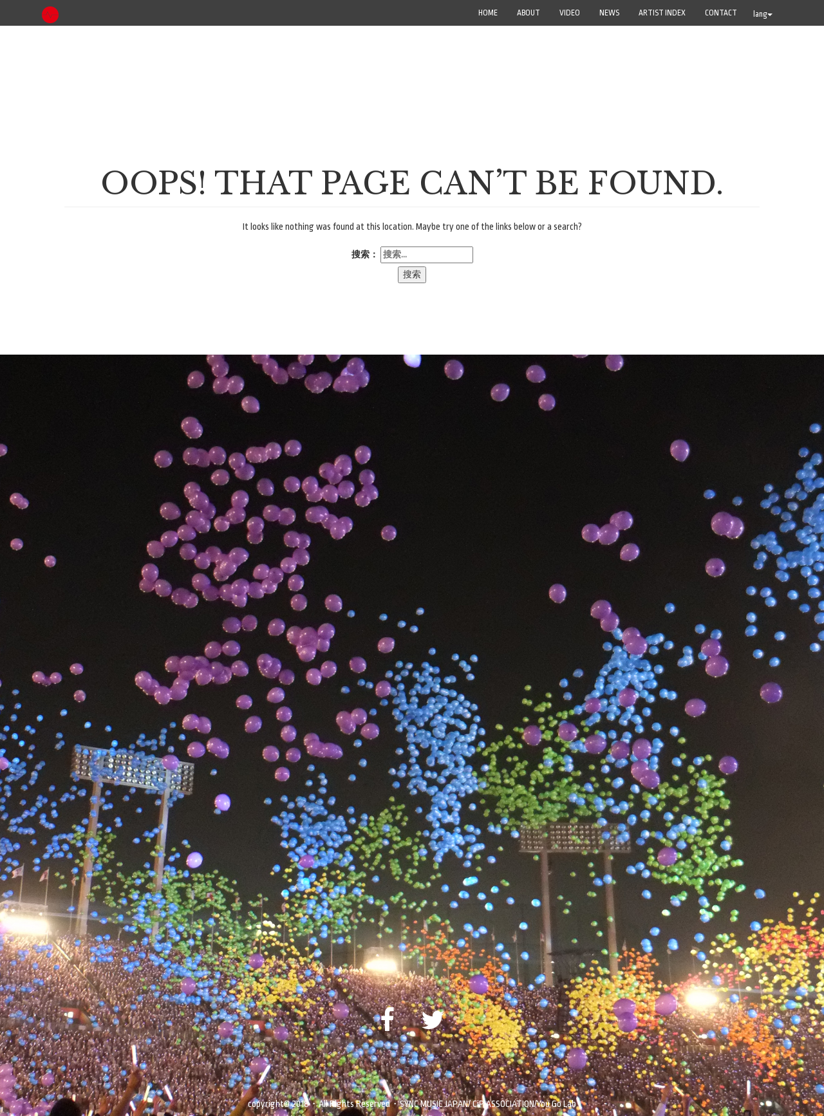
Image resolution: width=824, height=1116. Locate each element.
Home (488, 12)
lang (762, 14)
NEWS (609, 12)
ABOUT (528, 12)
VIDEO (569, 12)
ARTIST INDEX (662, 12)
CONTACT (721, 12)
